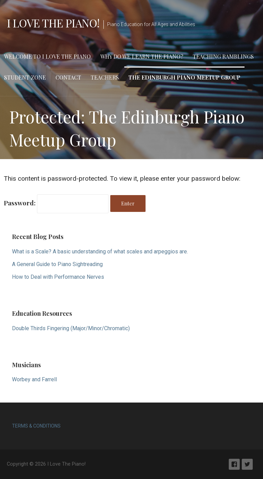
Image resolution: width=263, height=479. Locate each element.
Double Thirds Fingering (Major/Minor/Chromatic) (71, 328)
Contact (68, 77)
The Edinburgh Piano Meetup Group (184, 77)
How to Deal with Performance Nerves (58, 277)
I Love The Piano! (53, 22)
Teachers (105, 77)
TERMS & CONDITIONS (36, 426)
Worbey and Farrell (34, 379)
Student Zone (25, 77)
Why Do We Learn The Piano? (141, 56)
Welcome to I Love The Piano (47, 56)
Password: (56, 202)
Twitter (247, 464)
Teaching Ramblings (223, 56)
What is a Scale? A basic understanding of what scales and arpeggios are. (100, 251)
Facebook (234, 464)
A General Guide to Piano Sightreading (57, 264)
